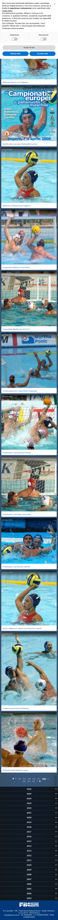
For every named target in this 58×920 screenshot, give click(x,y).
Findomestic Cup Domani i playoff (16, 567)
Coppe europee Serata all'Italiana (16, 708)
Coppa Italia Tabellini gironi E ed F (16, 329)
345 (29, 779)
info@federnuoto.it (11, 915)
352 (33, 781)
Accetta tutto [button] (42, 54)
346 (34, 779)
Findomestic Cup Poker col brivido (16, 514)
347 (38, 779)
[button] (55, 4)
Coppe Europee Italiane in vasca (15, 770)
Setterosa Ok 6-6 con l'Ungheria (15, 82)
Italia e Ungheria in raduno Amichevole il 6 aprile (22, 628)
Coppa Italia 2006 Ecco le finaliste (16, 267)
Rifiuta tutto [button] (15, 54)
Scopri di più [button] (29, 47)
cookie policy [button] (7, 11)
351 (28, 781)
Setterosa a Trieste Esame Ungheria (16, 206)
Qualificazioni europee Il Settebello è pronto (20, 144)
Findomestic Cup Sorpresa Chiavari (17, 452)
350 (24, 781)
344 (24, 779)
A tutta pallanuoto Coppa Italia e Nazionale (20, 391)
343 (19, 779)
